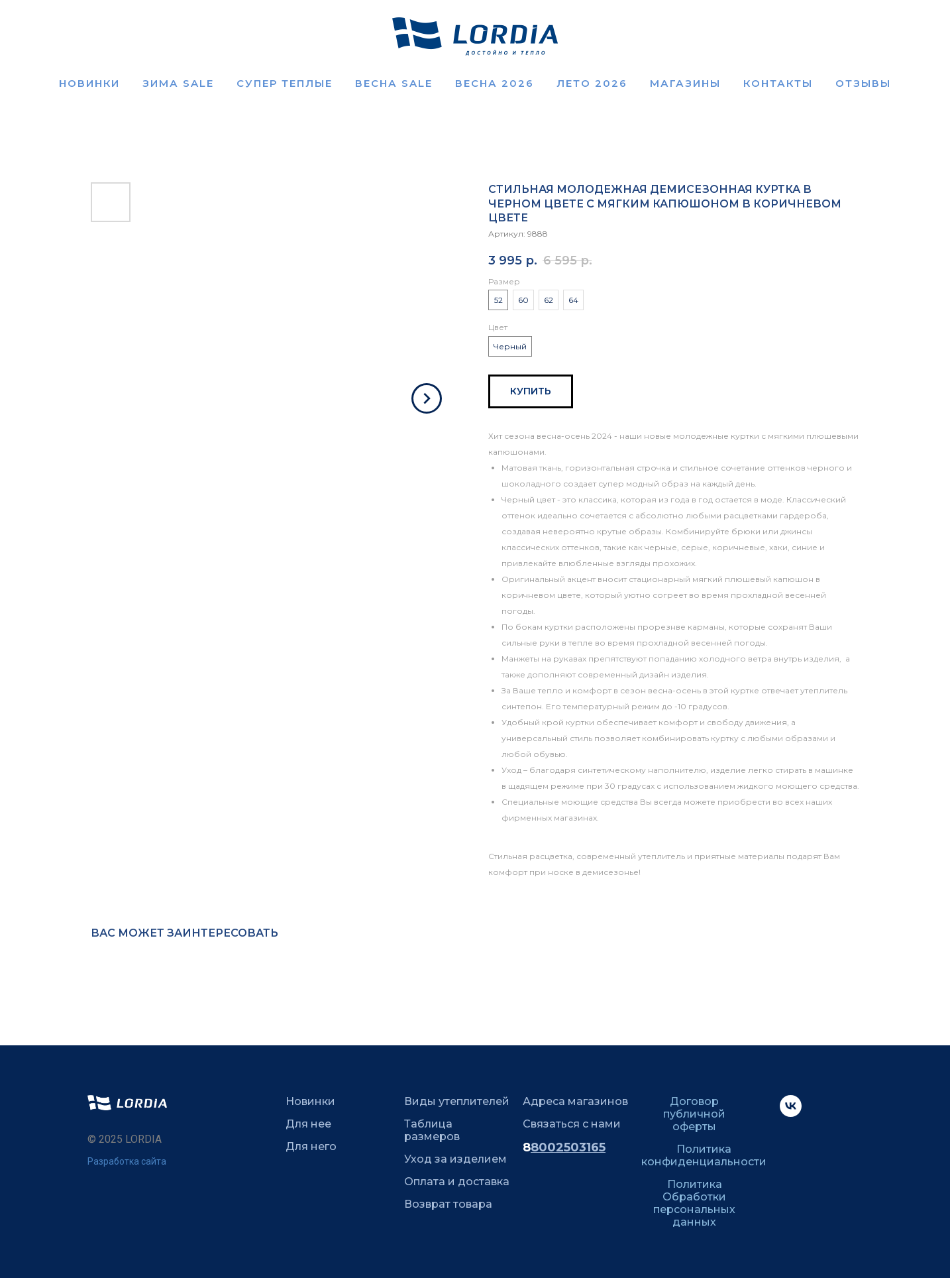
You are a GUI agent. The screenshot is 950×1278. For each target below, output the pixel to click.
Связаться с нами (572, 1124)
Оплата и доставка (456, 1181)
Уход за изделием (455, 1159)
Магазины (685, 83)
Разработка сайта (126, 1161)
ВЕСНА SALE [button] (394, 83)
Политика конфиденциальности (703, 1155)
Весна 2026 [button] (494, 83)
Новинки (89, 83)
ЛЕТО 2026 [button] (591, 83)
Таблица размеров (432, 1130)
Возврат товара (448, 1204)
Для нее (308, 1124)
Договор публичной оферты (694, 1114)
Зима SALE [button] (178, 83)
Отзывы (863, 83)
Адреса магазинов (575, 1101)
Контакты (778, 83)
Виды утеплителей (456, 1101)
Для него (311, 1146)
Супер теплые (285, 83)
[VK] (791, 1113)
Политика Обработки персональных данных (694, 1203)
